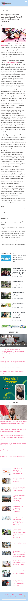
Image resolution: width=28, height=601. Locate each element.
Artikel (12, 594)
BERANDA (4, 10)
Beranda (7, 594)
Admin (22, 25)
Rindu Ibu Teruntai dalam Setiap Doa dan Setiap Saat (13, 240)
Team (15, 307)
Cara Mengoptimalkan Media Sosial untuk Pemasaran (18, 479)
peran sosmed (21, 208)
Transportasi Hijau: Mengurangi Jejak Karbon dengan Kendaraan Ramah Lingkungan (12, 236)
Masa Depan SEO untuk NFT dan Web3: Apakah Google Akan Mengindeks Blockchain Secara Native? (13, 222)
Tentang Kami (19, 594)
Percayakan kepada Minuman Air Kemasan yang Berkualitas (13, 245)
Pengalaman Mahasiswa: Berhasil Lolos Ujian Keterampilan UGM (18, 283)
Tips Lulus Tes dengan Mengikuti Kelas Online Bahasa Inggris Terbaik (18, 562)
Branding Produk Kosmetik (8, 208)
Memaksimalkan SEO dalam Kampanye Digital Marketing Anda (12, 227)
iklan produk (5, 212)
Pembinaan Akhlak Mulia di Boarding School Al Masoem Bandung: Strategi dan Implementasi (19, 498)
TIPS (9, 10)
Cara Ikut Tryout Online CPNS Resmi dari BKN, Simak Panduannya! (19, 489)
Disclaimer (11, 596)
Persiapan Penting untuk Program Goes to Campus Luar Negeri (18, 293)
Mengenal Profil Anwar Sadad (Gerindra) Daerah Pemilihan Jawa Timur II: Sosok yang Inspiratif (13, 232)
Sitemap (17, 596)
